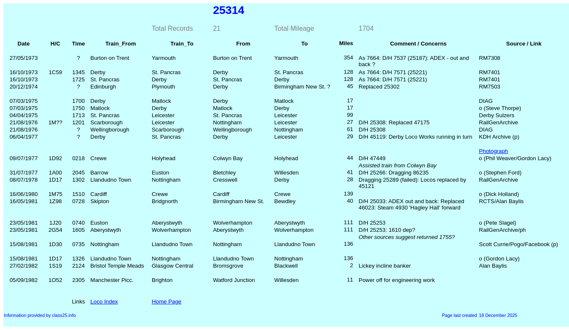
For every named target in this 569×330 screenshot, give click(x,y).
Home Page (166, 301)
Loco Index (104, 301)
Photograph (493, 151)
